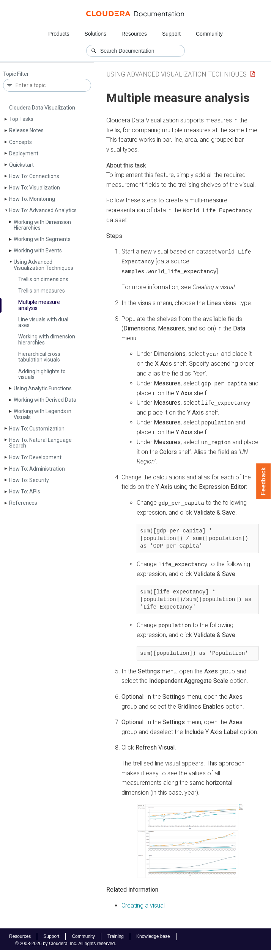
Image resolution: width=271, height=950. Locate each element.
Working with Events (38, 250)
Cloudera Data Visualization (42, 108)
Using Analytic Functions (43, 388)
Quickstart (21, 165)
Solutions (95, 34)
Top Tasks (21, 119)
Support (171, 34)
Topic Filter (16, 74)
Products (58, 34)
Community (209, 34)
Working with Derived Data (45, 400)
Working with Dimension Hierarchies (42, 225)
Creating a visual (143, 903)
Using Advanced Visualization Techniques (43, 265)
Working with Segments (42, 239)
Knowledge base (153, 934)
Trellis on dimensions (43, 279)
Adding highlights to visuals (42, 374)
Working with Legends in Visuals (42, 414)
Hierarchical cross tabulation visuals (39, 357)
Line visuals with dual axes (43, 322)
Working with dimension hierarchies (46, 339)
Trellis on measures (41, 291)
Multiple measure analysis (39, 305)
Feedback (263, 481)
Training (115, 934)
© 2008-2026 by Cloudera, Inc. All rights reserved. (65, 941)
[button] (190, 839)
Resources (134, 34)
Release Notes (26, 130)
